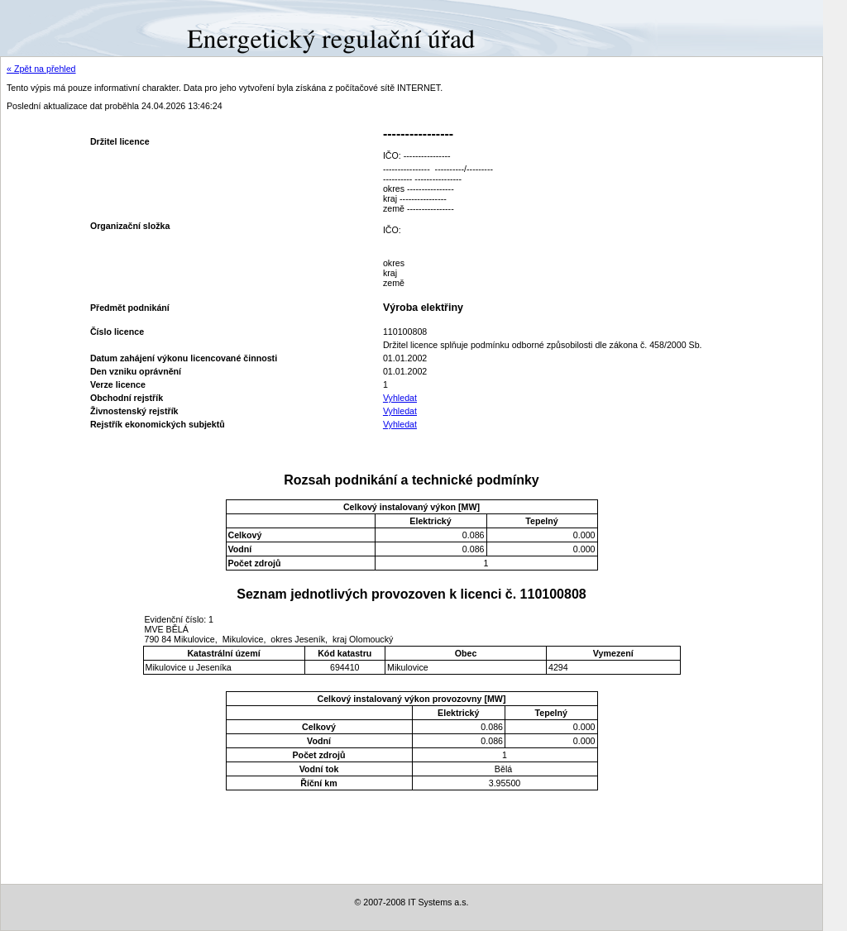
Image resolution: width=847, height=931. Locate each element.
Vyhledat (400, 398)
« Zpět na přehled (41, 69)
